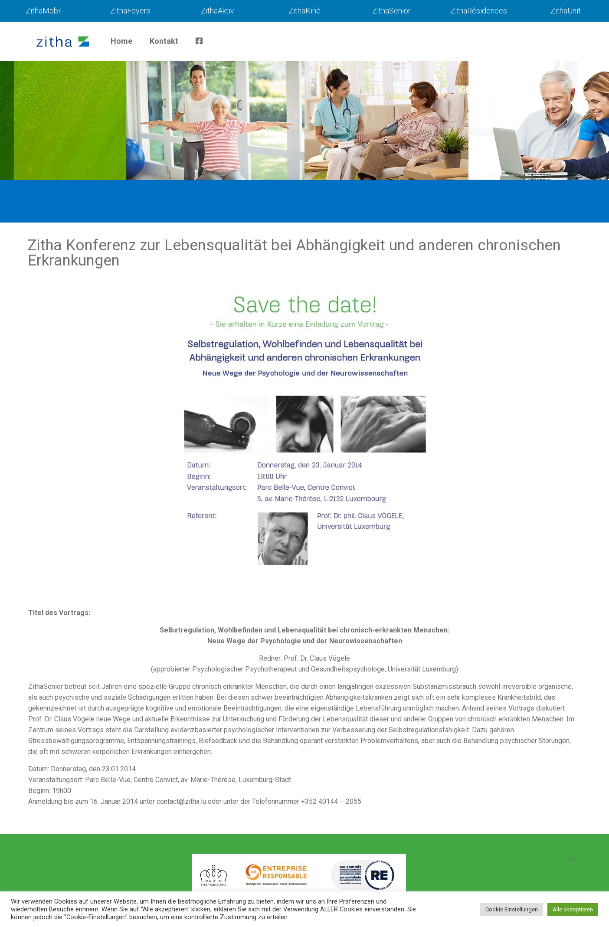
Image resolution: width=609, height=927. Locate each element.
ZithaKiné (304, 10)
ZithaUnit (565, 10)
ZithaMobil (44, 10)
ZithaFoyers (130, 10)
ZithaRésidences (478, 10)
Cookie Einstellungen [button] (511, 909)
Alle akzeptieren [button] (573, 909)
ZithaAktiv (217, 10)
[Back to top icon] (572, 859)
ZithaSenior (391, 10)
